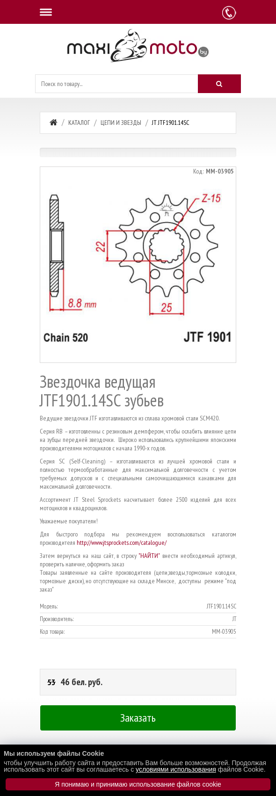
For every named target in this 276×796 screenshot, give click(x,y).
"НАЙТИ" (149, 555)
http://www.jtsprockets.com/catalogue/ (122, 542)
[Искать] (219, 83)
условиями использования (176, 769)
